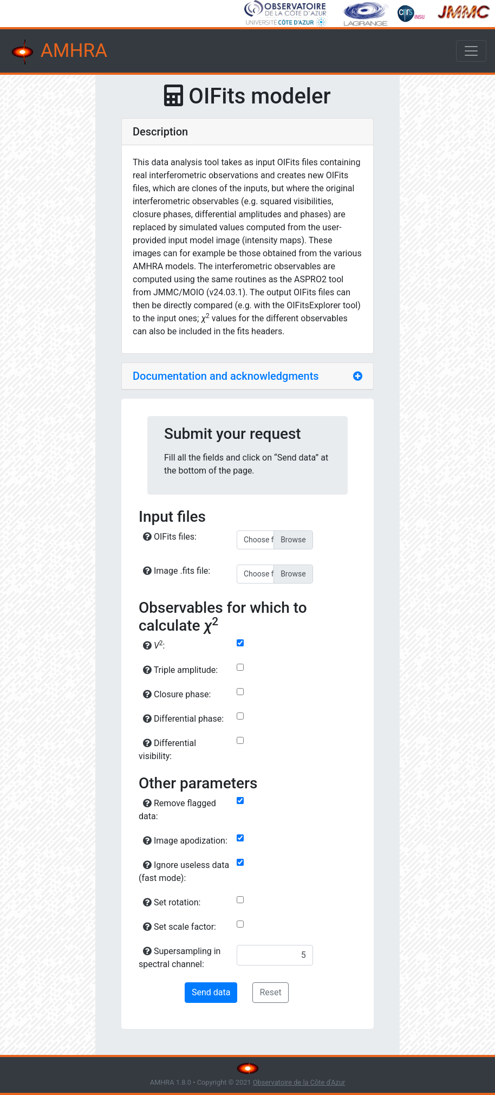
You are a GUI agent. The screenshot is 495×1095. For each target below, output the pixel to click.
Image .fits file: (176, 571)
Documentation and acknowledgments (226, 376)
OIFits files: (170, 537)
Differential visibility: (167, 749)
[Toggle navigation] (471, 51)
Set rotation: (171, 902)
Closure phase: (177, 694)
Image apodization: (185, 840)
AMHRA (58, 52)
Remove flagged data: (177, 809)
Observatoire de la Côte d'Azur (299, 1082)
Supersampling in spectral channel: (179, 957)
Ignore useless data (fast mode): (184, 871)
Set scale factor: (179, 927)
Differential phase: (183, 719)
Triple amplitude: (180, 670)
